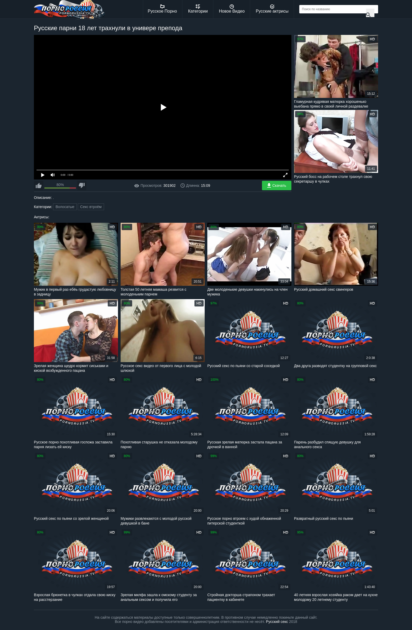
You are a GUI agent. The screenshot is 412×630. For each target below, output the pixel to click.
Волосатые (64, 207)
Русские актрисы (272, 8)
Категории (198, 8)
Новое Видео (232, 8)
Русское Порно (162, 8)
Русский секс (277, 622)
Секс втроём (91, 207)
